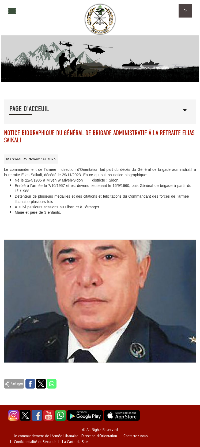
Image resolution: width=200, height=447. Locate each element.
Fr (185, 10)
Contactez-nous (135, 435)
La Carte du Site (75, 441)
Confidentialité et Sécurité (35, 441)
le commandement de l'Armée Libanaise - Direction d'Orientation (65, 435)
